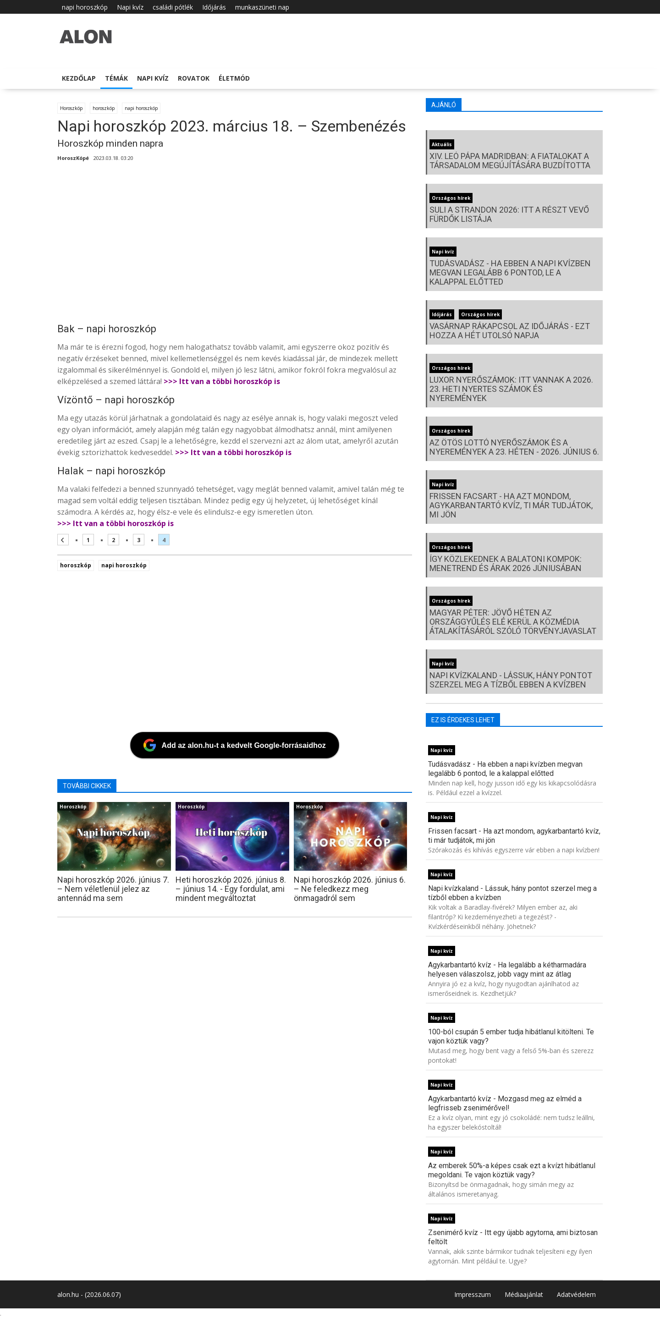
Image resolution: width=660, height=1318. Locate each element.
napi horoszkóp (85, 7)
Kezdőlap (79, 78)
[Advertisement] (234, 245)
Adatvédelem (576, 1294)
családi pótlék (173, 7)
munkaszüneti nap (262, 7)
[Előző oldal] (63, 539)
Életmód (234, 78)
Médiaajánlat (524, 1294)
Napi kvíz (130, 7)
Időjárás (214, 7)
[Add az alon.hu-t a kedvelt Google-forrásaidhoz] (234, 745)
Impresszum (472, 1294)
